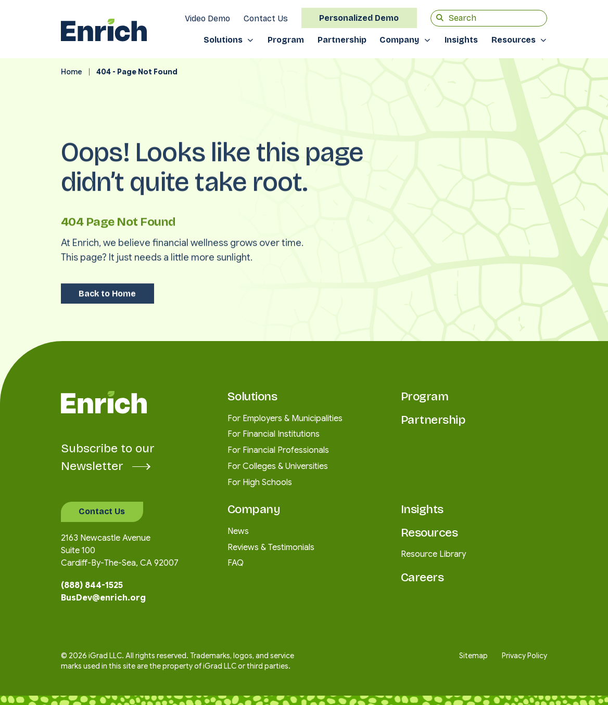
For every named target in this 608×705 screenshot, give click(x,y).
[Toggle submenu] (254, 40)
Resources (513, 40)
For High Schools (259, 482)
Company (399, 40)
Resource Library (433, 554)
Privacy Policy (524, 655)
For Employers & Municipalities (285, 418)
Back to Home (107, 282)
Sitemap (473, 655)
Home (71, 72)
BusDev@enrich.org (103, 598)
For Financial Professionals (278, 450)
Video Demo (207, 18)
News (238, 531)
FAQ (235, 563)
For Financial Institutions (273, 434)
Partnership (342, 40)
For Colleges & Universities (277, 466)
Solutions (223, 40)
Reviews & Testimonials (270, 547)
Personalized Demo (359, 18)
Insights (461, 40)
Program (286, 40)
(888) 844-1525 (92, 585)
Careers (422, 577)
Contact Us (266, 18)
